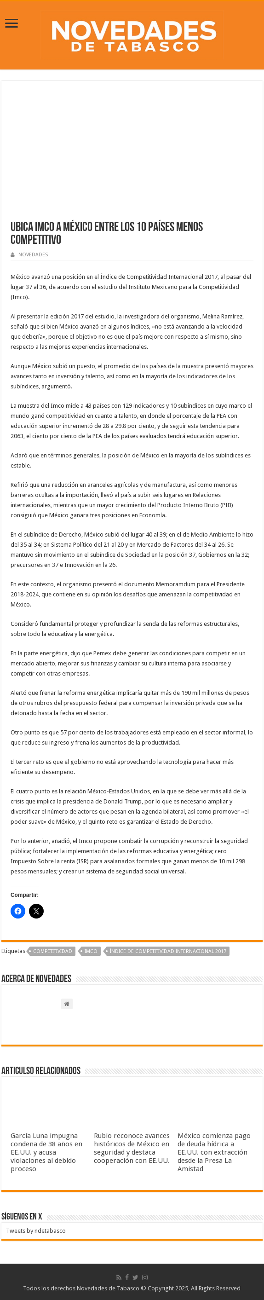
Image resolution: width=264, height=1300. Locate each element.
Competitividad (52, 951)
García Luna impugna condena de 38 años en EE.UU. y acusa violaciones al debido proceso (46, 1152)
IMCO (91, 951)
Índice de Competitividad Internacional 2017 (168, 951)
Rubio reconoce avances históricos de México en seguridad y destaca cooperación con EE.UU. (132, 1148)
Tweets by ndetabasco (36, 1230)
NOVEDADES (33, 255)
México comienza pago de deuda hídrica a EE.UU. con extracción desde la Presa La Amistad (214, 1152)
